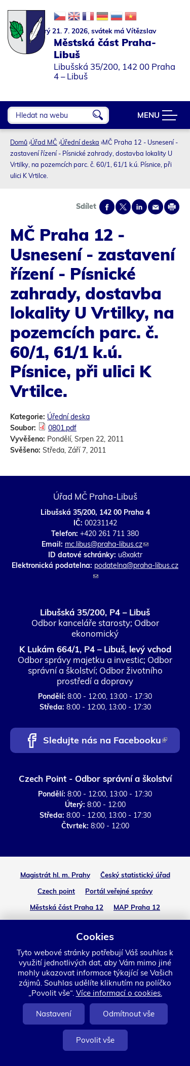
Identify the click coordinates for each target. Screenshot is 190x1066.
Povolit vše (95, 1040)
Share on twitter (123, 206)
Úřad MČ (43, 142)
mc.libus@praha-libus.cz (106, 544)
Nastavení (53, 1013)
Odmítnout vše (129, 1013)
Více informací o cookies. (119, 993)
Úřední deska (79, 142)
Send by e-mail (155, 206)
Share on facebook (107, 206)
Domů (18, 142)
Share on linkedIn (139, 206)
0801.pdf (62, 427)
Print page (171, 206)
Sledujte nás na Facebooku (105, 741)
